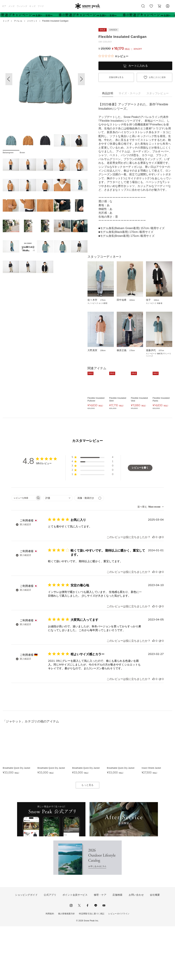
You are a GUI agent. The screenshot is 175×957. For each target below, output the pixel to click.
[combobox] (58, 529)
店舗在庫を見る (116, 77)
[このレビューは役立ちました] (153, 568)
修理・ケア (100, 925)
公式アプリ (50, 925)
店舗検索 (117, 925)
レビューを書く (140, 498)
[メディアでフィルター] (89, 529)
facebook (87, 936)
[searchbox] (23, 528)
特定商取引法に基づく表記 (91, 944)
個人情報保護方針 (66, 944)
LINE (95, 936)
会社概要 (155, 925)
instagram (71, 936)
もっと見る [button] (87, 815)
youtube (104, 936)
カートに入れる (138, 65)
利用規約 (50, 944)
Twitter (79, 936)
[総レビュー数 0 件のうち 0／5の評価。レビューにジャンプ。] (113, 56)
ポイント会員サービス (75, 925)
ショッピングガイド (26, 925)
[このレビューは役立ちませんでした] (160, 568)
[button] (81, 79)
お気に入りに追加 (157, 77)
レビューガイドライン (118, 944)
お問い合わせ (136, 925)
